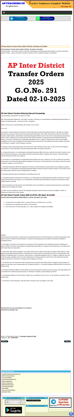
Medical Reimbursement (8, 384)
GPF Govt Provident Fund (8, 376)
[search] (15, 402)
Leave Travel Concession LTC (9, 379)
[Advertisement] (36, 32)
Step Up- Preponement (7, 383)
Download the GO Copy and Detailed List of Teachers (16, 308)
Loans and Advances (7, 377)
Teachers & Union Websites (8, 390)
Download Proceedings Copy (9, 310)
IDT (9, 337)
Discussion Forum (6, 392)
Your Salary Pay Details (7, 386)
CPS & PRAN (5, 388)
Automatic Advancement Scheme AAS (11, 374)
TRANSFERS (14, 337)
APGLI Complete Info (7, 381)
